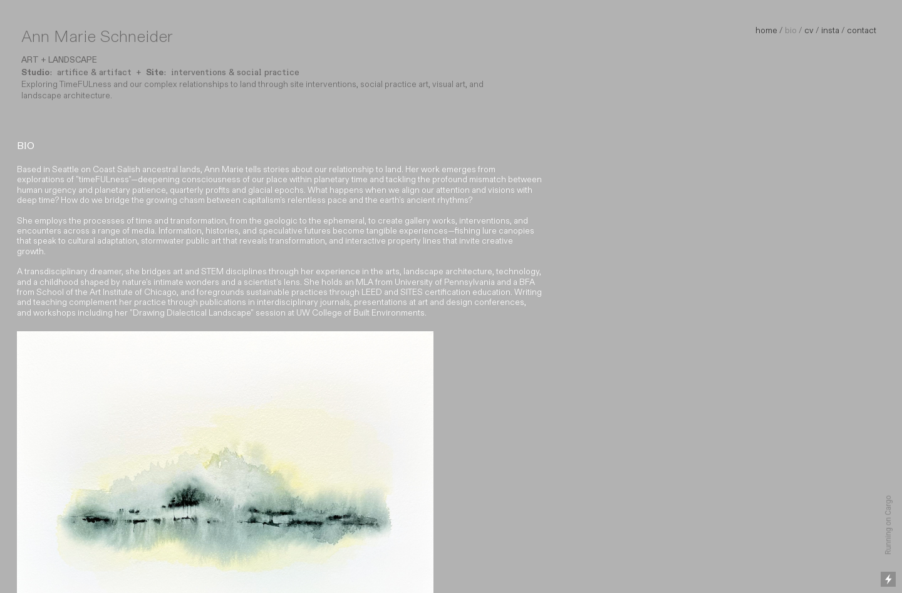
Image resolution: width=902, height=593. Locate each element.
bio (791, 30)
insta (830, 30)
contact (861, 30)
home (766, 30)
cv (809, 30)
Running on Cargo (888, 525)
